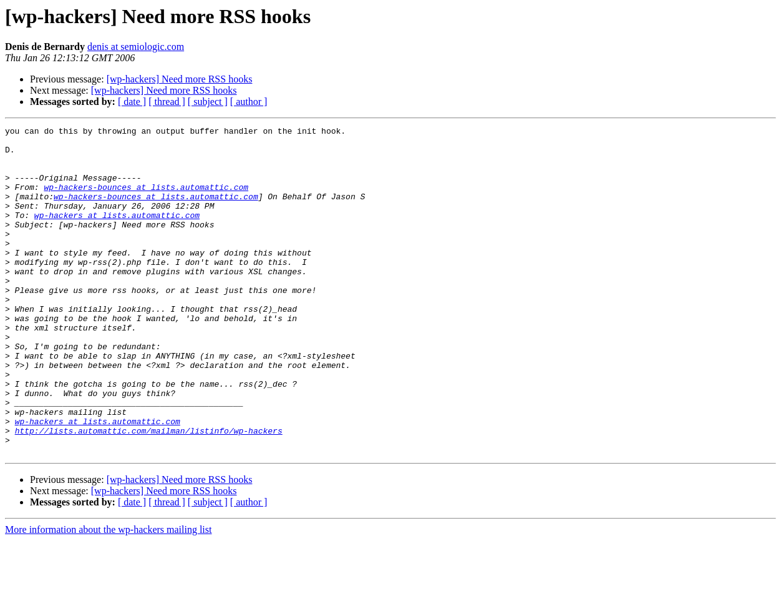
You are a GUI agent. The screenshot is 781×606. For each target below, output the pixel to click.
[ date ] (132, 101)
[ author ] (249, 101)
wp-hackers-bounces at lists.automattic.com (146, 200)
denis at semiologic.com (135, 46)
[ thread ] (166, 101)
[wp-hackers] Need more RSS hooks (180, 79)
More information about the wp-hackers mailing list (108, 595)
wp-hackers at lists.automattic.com (117, 233)
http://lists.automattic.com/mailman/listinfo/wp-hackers (149, 492)
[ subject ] (208, 101)
